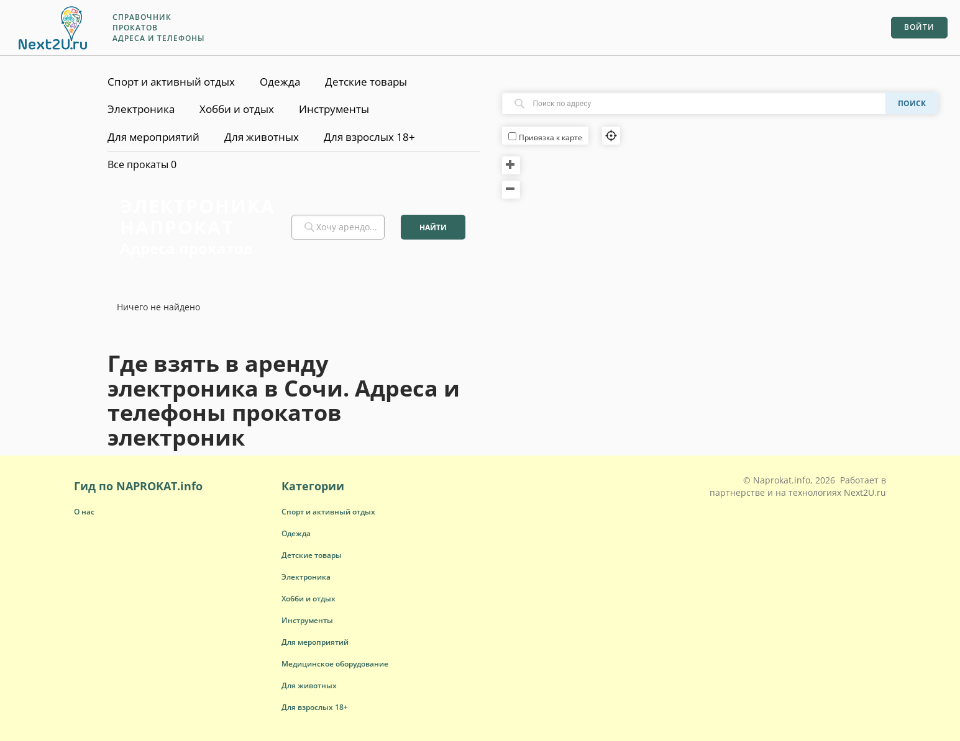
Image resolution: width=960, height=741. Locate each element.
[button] (328, 511)
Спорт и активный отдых (171, 81)
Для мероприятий (153, 137)
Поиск (912, 103)
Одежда (280, 81)
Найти (433, 227)
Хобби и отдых (236, 109)
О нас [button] (84, 511)
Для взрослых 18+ (369, 137)
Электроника (141, 109)
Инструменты (334, 109)
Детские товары (366, 81)
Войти (919, 27)
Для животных (261, 137)
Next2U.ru (865, 492)
